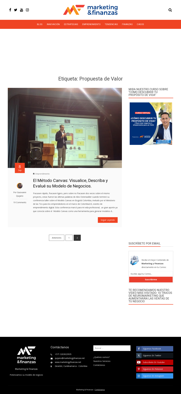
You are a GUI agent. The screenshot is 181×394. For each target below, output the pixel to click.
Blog (40, 24)
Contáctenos (99, 365)
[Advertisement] (90, 53)
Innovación (53, 24)
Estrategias (71, 24)
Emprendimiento (91, 24)
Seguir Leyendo (108, 220)
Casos (140, 24)
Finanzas (127, 24)
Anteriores (56, 237)
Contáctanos (100, 389)
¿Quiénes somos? (101, 357)
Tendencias (111, 24)
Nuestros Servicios (101, 361)
